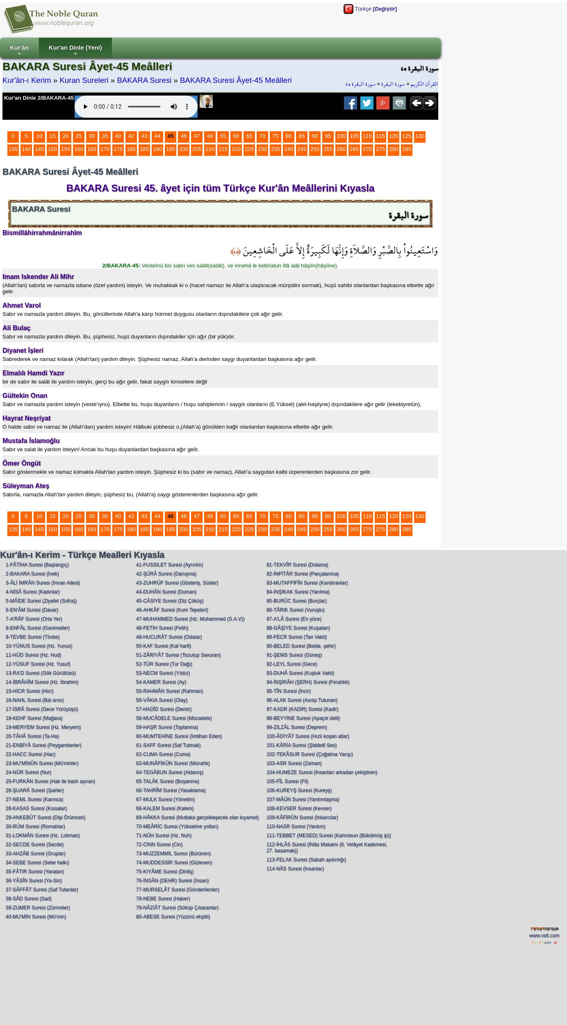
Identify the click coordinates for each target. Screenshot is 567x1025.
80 (289, 136)
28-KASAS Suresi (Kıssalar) (36, 808)
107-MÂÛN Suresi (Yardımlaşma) (302, 799)
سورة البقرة (393, 84)
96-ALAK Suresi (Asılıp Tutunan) (301, 700)
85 (302, 136)
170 (104, 149)
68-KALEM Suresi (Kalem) (165, 808)
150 (52, 149)
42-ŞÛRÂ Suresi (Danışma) (166, 574)
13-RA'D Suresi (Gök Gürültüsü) (41, 673)
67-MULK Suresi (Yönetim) (165, 799)
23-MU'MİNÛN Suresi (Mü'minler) (42, 763)
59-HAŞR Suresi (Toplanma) (167, 727)
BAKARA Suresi (144, 80)
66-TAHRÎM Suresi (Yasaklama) (171, 790)
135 (13, 149)
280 (393, 149)
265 (354, 149)
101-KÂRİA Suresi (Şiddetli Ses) (301, 745)
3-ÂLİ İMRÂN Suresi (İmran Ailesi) (43, 583)
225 (249, 149)
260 (341, 149)
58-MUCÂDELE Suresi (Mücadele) (174, 718)
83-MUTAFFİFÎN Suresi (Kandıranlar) (307, 583)
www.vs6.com (544, 935)
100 (341, 136)
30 (92, 136)
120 (393, 136)
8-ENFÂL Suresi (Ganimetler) (38, 628)
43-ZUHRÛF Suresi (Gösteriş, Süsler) (177, 583)
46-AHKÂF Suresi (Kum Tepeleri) (172, 610)
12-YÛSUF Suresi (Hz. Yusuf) (38, 664)
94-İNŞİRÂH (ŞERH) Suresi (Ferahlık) (308, 682)
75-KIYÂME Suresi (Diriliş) (165, 871)
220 (236, 149)
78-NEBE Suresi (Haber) (163, 899)
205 (196, 149)
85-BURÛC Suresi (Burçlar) (296, 601)
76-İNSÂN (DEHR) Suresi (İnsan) (172, 880)
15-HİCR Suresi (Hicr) (30, 691)
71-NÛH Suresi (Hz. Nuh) (163, 835)
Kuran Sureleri (83, 80)
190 (157, 149)
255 (327, 149)
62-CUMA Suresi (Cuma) (163, 754)
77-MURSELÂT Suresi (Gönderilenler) (177, 890)
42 (131, 136)
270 (367, 149)
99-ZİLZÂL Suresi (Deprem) (296, 727)
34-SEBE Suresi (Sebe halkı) (37, 862)
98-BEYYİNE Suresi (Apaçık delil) (303, 718)
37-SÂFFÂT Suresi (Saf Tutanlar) (42, 890)
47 (197, 136)
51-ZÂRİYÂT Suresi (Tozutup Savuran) (178, 655)
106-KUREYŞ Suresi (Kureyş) (299, 790)
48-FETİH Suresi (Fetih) (162, 628)
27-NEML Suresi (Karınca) (34, 799)
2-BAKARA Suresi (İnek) (32, 574)
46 (184, 136)
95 (328, 136)
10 (39, 136)
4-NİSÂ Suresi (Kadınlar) (33, 592)
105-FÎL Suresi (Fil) (287, 781)
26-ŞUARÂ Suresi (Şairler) (35, 790)
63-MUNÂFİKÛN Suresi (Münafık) (173, 763)
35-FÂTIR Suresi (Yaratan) (35, 871)
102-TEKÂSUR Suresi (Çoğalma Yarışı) (309, 754)
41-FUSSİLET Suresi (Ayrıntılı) (169, 565)
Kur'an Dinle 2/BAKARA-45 (39, 98)
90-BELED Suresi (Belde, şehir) (301, 646)
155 (65, 149)
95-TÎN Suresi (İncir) (288, 691)
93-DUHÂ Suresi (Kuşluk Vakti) (300, 673)
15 (53, 136)
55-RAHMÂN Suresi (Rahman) (169, 691)
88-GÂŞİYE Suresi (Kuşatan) (298, 628)
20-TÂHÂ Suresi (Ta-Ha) (32, 736)
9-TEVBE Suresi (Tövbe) (33, 637)
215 (223, 149)
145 (39, 149)
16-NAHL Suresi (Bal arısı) (35, 700)
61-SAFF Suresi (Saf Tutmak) (168, 745)
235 (275, 149)
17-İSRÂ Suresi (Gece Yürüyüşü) (42, 709)
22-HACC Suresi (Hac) (30, 754)
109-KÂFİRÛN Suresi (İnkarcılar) (302, 817)
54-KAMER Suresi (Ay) (161, 682)
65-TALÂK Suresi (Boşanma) (167, 781)
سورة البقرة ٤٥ (361, 84)
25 (79, 136)
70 (263, 136)
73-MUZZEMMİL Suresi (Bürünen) (173, 853)
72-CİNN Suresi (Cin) (159, 844)
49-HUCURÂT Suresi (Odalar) (169, 637)
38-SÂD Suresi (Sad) (29, 899)
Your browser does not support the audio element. (136, 107)
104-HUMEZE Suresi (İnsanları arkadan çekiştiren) (321, 772)
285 (406, 149)
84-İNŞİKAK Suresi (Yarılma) (298, 592)
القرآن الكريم (424, 84)
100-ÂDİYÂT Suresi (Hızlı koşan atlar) (307, 736)
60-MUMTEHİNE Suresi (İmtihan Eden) (179, 736)
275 (380, 149)
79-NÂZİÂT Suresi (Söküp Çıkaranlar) (177, 908)
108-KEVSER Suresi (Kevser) (299, 808)
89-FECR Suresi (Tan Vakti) (296, 637)
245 (301, 149)
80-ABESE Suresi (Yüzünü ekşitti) (173, 917)
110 (367, 136)
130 (419, 136)
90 (315, 136)
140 (26, 149)
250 (314, 149)
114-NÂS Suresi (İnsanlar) (295, 869)
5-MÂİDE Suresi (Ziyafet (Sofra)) (41, 601)
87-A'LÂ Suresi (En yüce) (293, 619)
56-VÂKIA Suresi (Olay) (161, 700)
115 (380, 136)
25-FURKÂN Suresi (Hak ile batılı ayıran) (50, 781)
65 (249, 136)
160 (78, 149)
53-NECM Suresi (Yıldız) (163, 673)
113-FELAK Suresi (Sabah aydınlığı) (306, 860)
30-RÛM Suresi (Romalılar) (35, 826)
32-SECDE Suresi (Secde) (35, 844)
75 (276, 136)
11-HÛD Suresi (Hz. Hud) (33, 655)
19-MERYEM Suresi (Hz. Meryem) (43, 727)
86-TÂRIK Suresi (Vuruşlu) (295, 610)
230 (262, 149)
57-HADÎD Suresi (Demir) (163, 709)
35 (105, 136)
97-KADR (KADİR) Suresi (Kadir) (302, 709)
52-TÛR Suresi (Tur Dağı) (164, 664)
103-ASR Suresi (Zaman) (294, 763)
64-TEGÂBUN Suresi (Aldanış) (169, 772)
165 (91, 149)
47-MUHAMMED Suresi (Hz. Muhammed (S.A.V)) (190, 619)
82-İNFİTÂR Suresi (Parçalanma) (302, 574)
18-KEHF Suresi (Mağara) (34, 718)
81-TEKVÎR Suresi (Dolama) (297, 565)
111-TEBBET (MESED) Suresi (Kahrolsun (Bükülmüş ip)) (328, 835)
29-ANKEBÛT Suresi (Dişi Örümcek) (45, 817)
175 (118, 149)
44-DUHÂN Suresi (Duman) (166, 592)
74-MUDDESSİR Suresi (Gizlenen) (174, 862)
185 (144, 149)
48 (210, 136)
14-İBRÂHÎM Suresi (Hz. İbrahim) (42, 682)
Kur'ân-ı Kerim (26, 80)
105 (354, 136)
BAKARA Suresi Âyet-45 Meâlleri (236, 80)
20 (66, 136)
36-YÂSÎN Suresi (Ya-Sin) (34, 880)
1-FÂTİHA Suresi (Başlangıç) (37, 565)
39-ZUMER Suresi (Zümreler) (38, 908)
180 (131, 149)
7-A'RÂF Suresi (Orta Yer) (34, 619)
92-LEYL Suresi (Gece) (291, 664)
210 (209, 149)
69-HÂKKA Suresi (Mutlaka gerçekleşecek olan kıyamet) (197, 817)
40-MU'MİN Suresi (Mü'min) (36, 917)
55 (223, 136)
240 (288, 149)
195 (170, 149)
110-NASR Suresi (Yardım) (296, 826)
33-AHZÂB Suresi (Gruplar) (36, 853)
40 (118, 136)
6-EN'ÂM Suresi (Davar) (32, 610)
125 (406, 136)
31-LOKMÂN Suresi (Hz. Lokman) (43, 835)
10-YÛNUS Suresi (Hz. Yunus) (39, 646)
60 (236, 136)
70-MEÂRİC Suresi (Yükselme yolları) (177, 826)
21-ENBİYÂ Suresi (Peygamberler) (44, 745)
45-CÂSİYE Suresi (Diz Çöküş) (170, 601)
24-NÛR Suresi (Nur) (28, 772)
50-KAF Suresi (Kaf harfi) (163, 646)
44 (158, 136)
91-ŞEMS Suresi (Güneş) (294, 655)
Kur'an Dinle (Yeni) (75, 51)
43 (144, 136)
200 (183, 149)
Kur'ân (19, 51)
